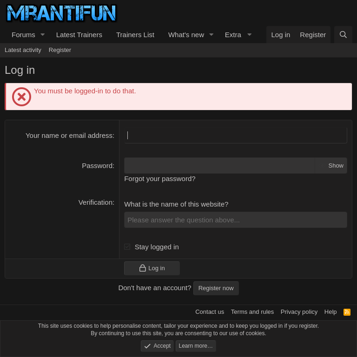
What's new (186, 35)
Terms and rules (252, 311)
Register (60, 49)
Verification (95, 202)
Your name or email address (69, 135)
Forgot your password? (159, 178)
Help (330, 311)
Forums (23, 35)
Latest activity (23, 49)
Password (97, 165)
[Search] (343, 34)
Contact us (209, 311)
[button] (42, 34)
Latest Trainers (79, 35)
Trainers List (135, 35)
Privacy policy (299, 311)
